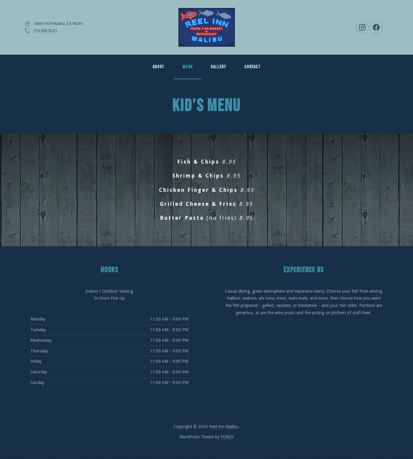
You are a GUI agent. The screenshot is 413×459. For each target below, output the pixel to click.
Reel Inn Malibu (223, 426)
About (158, 67)
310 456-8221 (45, 30)
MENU (187, 67)
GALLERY (218, 67)
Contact (252, 67)
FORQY (227, 436)
